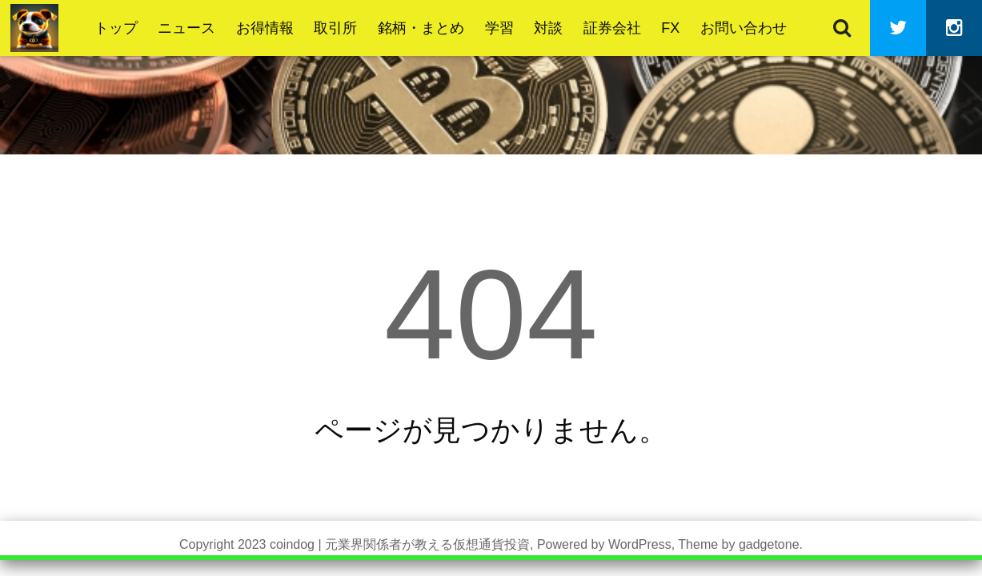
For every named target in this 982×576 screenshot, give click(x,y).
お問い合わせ (743, 28)
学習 (499, 28)
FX (670, 28)
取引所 (335, 28)
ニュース (186, 28)
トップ (116, 28)
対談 (548, 28)
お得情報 (265, 28)
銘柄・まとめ (421, 28)
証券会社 (612, 28)
